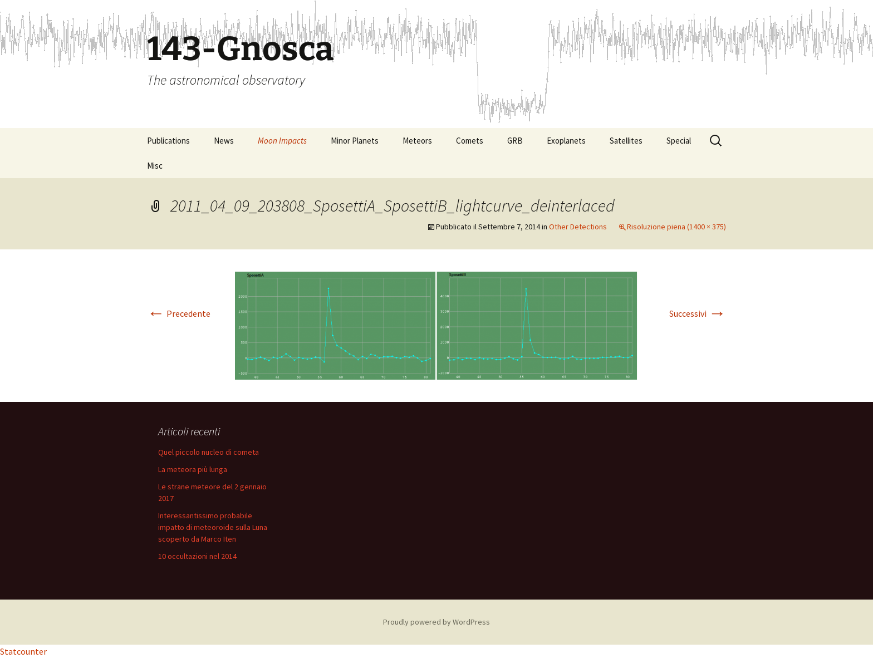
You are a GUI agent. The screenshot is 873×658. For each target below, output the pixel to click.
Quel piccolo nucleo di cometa (208, 452)
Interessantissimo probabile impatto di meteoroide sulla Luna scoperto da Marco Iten (212, 527)
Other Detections (578, 227)
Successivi (697, 313)
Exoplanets (566, 140)
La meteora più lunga (192, 469)
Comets (469, 140)
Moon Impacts (282, 140)
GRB (515, 140)
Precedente (178, 313)
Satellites (626, 140)
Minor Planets (355, 140)
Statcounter (23, 651)
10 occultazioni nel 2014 (197, 556)
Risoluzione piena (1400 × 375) (676, 227)
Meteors (417, 140)
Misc (155, 165)
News (224, 140)
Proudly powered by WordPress (436, 622)
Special (678, 140)
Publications (168, 140)
